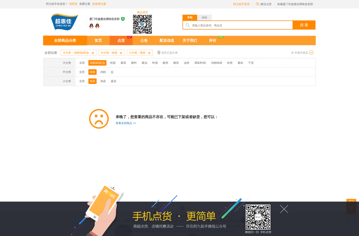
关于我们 (189, 40)
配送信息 (167, 40)
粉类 (230, 62)
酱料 (134, 62)
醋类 (165, 62)
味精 (92, 72)
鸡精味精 (216, 62)
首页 (98, 40)
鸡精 (103, 72)
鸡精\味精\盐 (97, 62)
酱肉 (240, 62)
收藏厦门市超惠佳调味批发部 (295, 4)
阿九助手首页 (241, 4)
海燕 (103, 81)
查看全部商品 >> (126, 123)
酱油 (144, 62)
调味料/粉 (200, 62)
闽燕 (92, 81)
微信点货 (264, 4)
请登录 (73, 4)
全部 (82, 62)
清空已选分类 (167, 52)
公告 (144, 40)
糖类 (176, 62)
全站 (204, 17)
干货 (251, 62)
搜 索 (304, 25)
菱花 (113, 81)
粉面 (113, 62)
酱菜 (123, 62)
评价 (212, 40)
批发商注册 (99, 4)
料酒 (155, 62)
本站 (190, 17)
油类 (186, 62)
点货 (121, 40)
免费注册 (84, 4)
